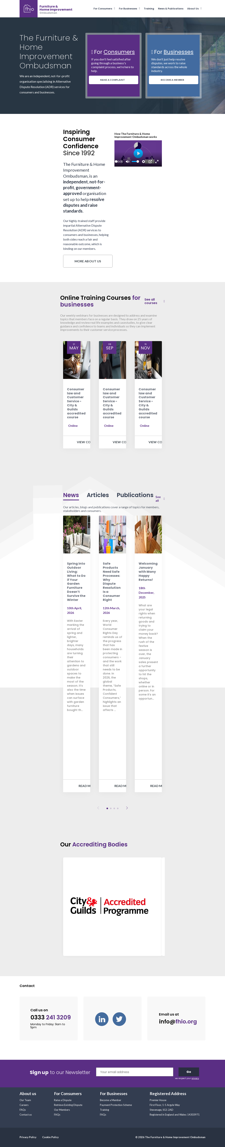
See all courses (150, 301)
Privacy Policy (28, 1137)
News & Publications (170, 8)
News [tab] (71, 495)
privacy (195, 1078)
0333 (50, 1017)
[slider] (116, 161)
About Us (193, 8)
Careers (24, 1104)
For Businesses (128, 8)
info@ (178, 1021)
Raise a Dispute (62, 1100)
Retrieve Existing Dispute (68, 1104)
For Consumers (103, 8)
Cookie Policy (50, 1137)
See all (158, 498)
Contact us (26, 1114)
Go (188, 1072)
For (114, 52)
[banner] (46, 8)
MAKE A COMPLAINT (112, 79)
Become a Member (110, 1100)
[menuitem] (106, 8)
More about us (88, 261)
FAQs (23, 1109)
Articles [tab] (98, 495)
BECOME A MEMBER (172, 79)
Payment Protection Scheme (116, 1104)
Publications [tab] (135, 495)
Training (149, 8)
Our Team (25, 1100)
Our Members (62, 1109)
